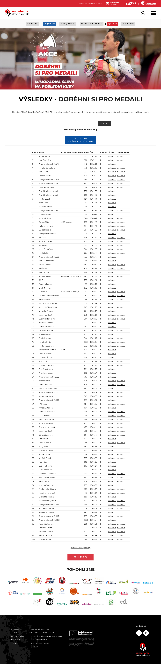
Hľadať (104, 123)
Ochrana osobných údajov (42, 633)
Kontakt (34, 647)
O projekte (16, 629)
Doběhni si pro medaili (40, 643)
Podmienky (128, 23)
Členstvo (15, 633)
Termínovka (16, 640)
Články (14, 643)
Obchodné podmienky (40, 629)
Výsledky (112, 23)
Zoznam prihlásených (91, 23)
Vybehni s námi (17, 636)
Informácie (32, 23)
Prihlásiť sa (80, 557)
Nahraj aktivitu (68, 23)
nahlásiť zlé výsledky (80, 548)
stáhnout (112, 156)
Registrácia (49, 23)
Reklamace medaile (38, 640)
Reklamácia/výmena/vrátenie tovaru (46, 636)
